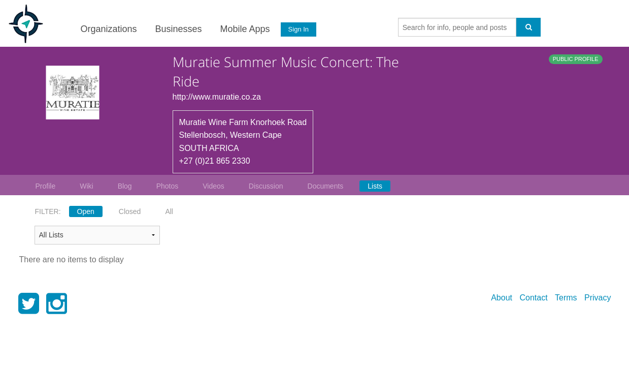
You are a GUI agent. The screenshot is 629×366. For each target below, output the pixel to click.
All (169, 211)
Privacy (597, 297)
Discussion (266, 186)
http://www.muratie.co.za (217, 97)
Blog (125, 186)
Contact (533, 297)
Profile (46, 186)
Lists (375, 186)
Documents (326, 186)
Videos (213, 186)
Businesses (177, 29)
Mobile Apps (244, 29)
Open (85, 211)
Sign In (297, 29)
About (501, 297)
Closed (130, 211)
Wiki (86, 186)
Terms (566, 297)
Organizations (108, 29)
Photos (167, 186)
